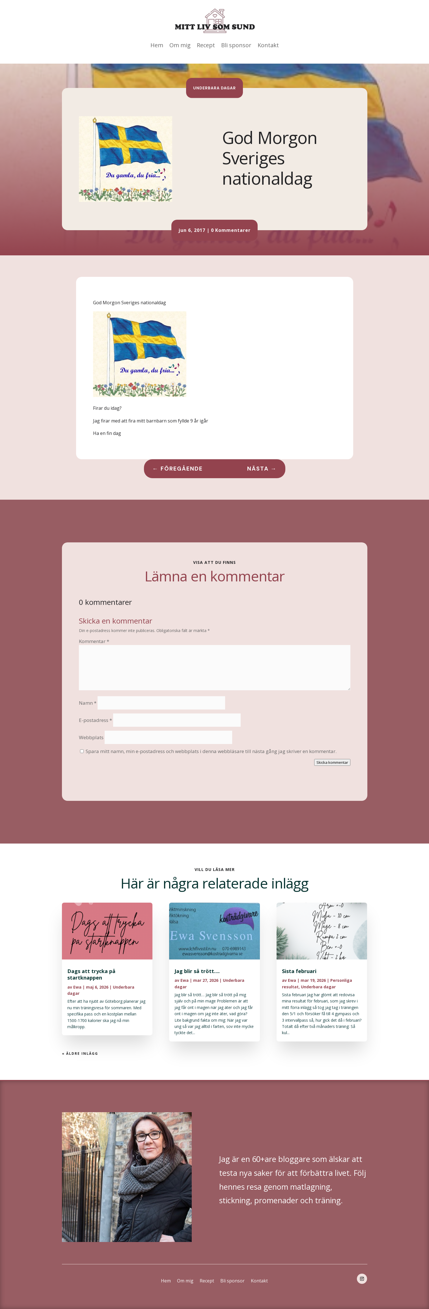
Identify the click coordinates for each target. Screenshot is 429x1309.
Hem (156, 45)
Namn (87, 703)
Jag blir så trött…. (197, 971)
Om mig (180, 45)
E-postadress (95, 720)
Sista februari (299, 971)
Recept (206, 45)
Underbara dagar (214, 87)
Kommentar (94, 641)
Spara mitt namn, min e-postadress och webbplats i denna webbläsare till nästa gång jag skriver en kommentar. (211, 751)
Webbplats (91, 737)
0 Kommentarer (231, 230)
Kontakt (268, 45)
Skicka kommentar (332, 762)
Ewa (77, 987)
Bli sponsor (236, 45)
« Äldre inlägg (80, 1053)
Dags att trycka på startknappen (91, 974)
